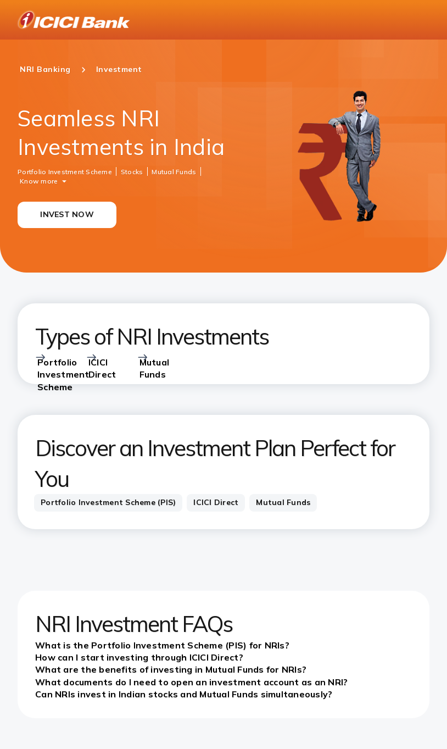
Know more (39, 180)
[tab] (108, 503)
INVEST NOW (67, 214)
